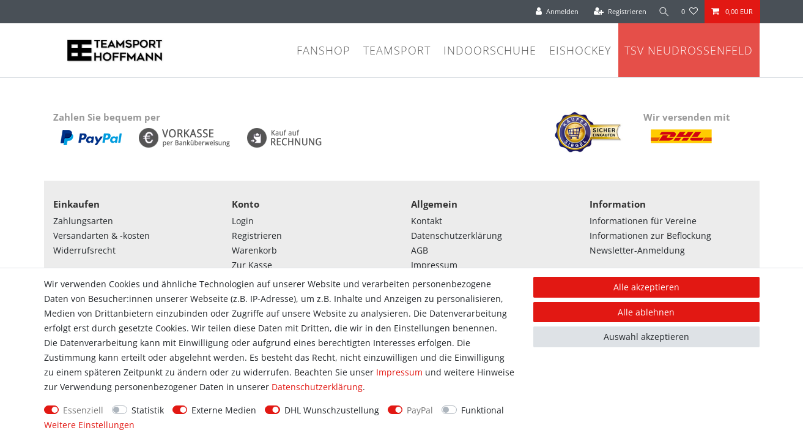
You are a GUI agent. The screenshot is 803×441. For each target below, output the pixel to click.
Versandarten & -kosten (101, 235)
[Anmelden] (555, 11)
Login (243, 221)
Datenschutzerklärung (456, 235)
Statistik (147, 410)
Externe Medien (223, 410)
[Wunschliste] (690, 11)
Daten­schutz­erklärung (317, 387)
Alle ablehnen (646, 312)
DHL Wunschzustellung (331, 410)
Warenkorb (254, 250)
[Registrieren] (617, 11)
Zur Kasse (252, 265)
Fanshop (323, 50)
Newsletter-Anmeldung (637, 250)
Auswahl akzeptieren (646, 336)
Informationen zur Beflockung (650, 235)
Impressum (434, 265)
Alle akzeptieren (646, 287)
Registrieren (257, 235)
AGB (419, 250)
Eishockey (580, 50)
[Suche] (662, 11)
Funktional (482, 410)
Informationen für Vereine (643, 221)
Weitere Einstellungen (89, 425)
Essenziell (83, 410)
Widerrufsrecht (84, 250)
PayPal (420, 410)
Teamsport (397, 50)
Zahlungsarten (83, 221)
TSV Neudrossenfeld (688, 50)
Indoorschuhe (489, 50)
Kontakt (426, 221)
